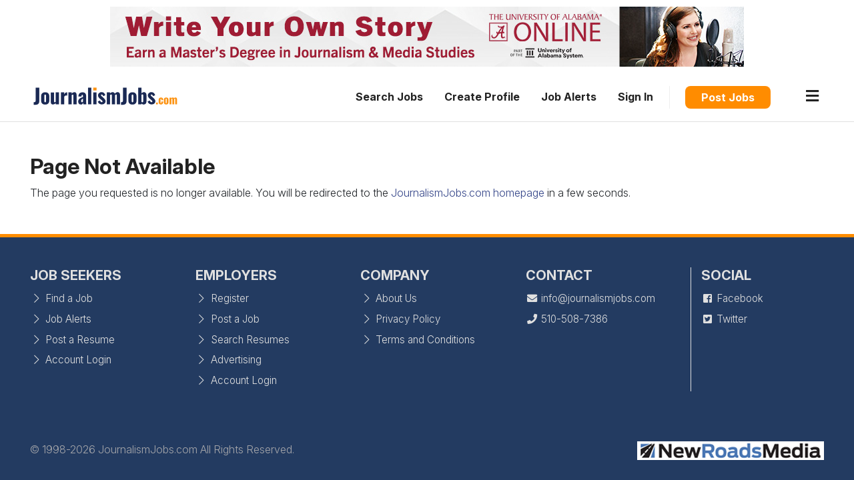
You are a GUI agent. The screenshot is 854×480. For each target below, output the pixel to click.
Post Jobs (728, 97)
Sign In (635, 96)
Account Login (70, 359)
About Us (388, 298)
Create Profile (482, 96)
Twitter (724, 319)
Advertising (228, 359)
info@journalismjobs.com (590, 298)
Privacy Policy (400, 319)
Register (222, 298)
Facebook (732, 298)
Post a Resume (72, 339)
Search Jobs (389, 96)
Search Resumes (242, 339)
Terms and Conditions (417, 339)
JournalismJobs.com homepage (467, 192)
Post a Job (227, 319)
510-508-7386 (567, 319)
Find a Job (61, 298)
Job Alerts (568, 96)
